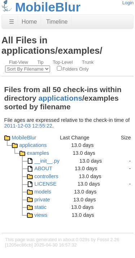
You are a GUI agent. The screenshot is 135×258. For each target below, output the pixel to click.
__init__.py (47, 161)
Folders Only (73, 69)
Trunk (88, 62)
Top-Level (63, 62)
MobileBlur (24, 137)
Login (128, 2)
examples (38, 153)
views (41, 215)
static (41, 207)
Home (29, 22)
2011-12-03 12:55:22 (28, 126)
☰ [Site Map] (11, 22)
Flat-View (18, 62)
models (43, 192)
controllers (46, 176)
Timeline (57, 22)
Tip (40, 62)
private (42, 199)
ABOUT (44, 168)
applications (60, 98)
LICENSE (46, 184)
